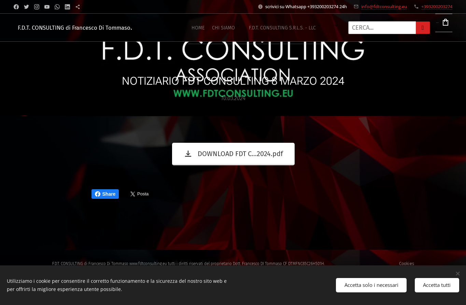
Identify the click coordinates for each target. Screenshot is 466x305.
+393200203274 (436, 6)
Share (105, 194)
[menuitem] (175, 28)
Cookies (406, 263)
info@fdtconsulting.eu (384, 6)
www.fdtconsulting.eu (148, 263)
